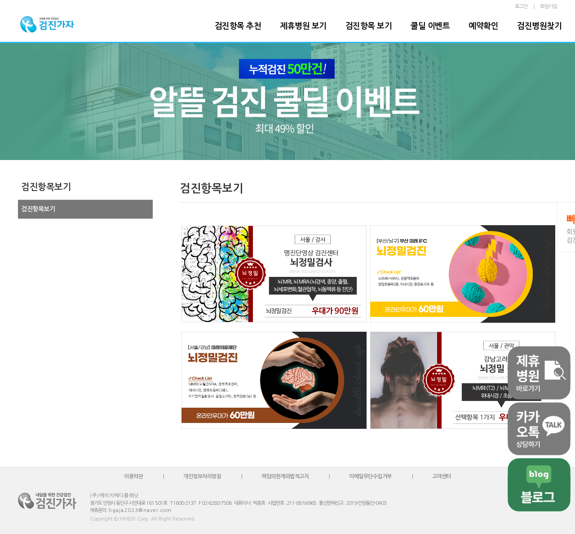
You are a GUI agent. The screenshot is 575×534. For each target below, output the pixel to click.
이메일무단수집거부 (370, 476)
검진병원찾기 (539, 26)
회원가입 (548, 6)
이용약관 (133, 476)
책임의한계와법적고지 (285, 476)
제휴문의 (98, 510)
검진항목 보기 (368, 26)
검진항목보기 (38, 209)
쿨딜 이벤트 (430, 26)
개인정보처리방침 (202, 476)
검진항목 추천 (238, 26)
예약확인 (483, 26)
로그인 (521, 6)
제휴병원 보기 (303, 26)
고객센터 (441, 476)
